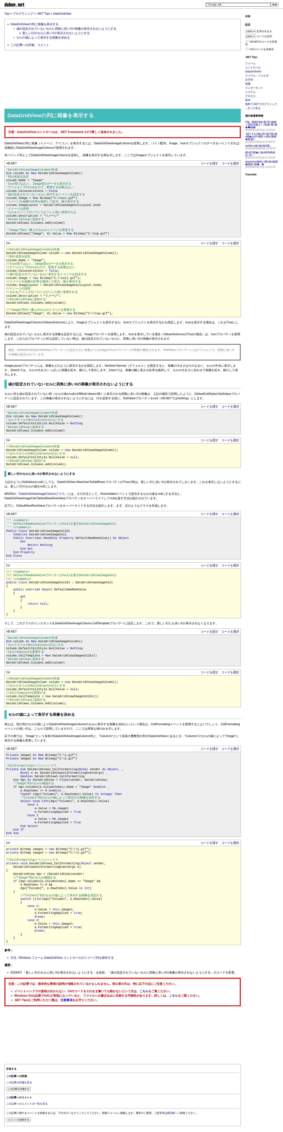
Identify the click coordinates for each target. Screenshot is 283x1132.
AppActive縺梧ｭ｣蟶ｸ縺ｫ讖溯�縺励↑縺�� (261, 163)
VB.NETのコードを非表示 (261, 43)
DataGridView (62, 13)
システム (250, 91)
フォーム (250, 63)
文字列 (249, 79)
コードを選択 (230, 163)
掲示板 (171, 1113)
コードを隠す (209, 163)
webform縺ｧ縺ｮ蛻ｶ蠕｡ (258, 145)
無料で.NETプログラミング (261, 104)
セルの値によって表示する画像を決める (43, 37)
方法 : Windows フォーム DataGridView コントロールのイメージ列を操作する (62, 957)
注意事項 (66, 1000)
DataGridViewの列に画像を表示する (34, 24)
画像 (247, 83)
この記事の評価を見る (19, 1082)
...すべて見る (252, 108)
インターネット (254, 87)
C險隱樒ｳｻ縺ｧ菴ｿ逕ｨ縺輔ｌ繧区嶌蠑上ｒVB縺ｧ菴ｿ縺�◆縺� (261, 125)
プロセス (250, 95)
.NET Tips (43, 13)
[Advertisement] (115, 79)
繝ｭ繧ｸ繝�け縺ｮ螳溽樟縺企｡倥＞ (260, 153)
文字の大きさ (264, 31)
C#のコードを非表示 (262, 49)
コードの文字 (264, 36)
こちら (38, 728)
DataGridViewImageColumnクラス (42, 493)
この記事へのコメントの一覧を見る (27, 1103)
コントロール (253, 67)
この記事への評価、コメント (30, 44)
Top (6, 13)
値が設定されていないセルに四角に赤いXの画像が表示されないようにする (66, 28)
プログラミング (23, 13)
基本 (247, 100)
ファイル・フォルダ (257, 75)
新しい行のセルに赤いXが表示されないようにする (56, 33)
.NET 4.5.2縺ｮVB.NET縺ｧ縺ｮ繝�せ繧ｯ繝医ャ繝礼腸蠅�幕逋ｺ (261, 136)
